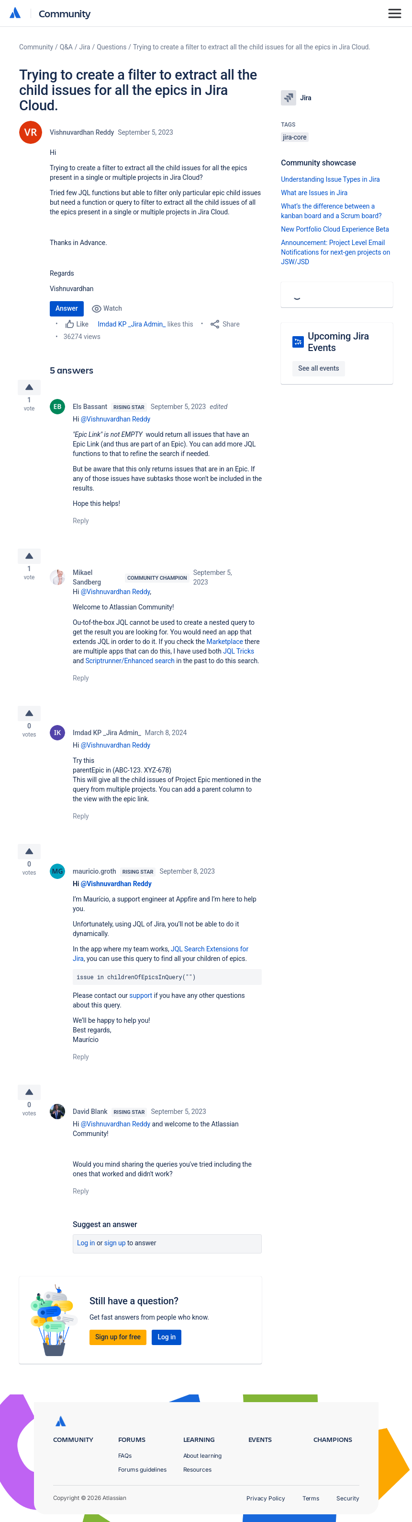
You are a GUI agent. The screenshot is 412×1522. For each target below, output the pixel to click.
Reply (81, 524)
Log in (86, 1262)
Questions (111, 47)
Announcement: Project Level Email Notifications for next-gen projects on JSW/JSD (335, 252)
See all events (318, 368)
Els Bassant (90, 410)
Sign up (115, 1262)
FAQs (125, 1455)
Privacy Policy (265, 1498)
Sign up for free (118, 1356)
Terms (311, 1498)
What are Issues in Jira (314, 193)
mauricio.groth (94, 886)
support (140, 1011)
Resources (197, 1469)
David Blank (90, 1131)
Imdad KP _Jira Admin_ (132, 324)
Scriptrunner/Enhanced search (130, 668)
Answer (67, 308)
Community (65, 13)
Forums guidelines (142, 1469)
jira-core (294, 137)
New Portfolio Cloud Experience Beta (335, 229)
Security (347, 1498)
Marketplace (225, 649)
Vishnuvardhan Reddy (82, 132)
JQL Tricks (238, 659)
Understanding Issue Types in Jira (330, 179)
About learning (202, 1455)
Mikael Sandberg (87, 585)
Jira (84, 47)
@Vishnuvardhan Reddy (115, 423)
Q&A (66, 47)
